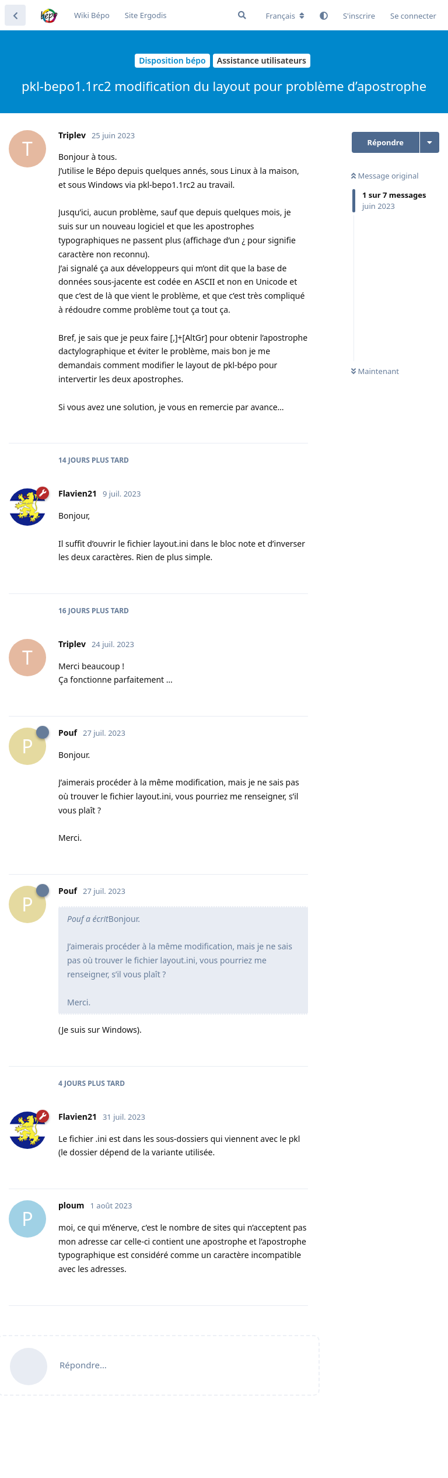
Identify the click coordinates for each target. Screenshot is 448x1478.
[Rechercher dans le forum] (242, 15)
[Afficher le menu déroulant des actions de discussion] (429, 142)
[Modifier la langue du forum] (285, 15)
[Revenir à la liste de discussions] (15, 15)
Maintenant (375, 371)
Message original (385, 175)
